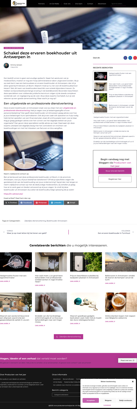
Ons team (78, 4)
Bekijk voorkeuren (125, 400)
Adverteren (102, 4)
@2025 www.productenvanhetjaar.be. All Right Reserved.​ (69, 405)
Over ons (67, 4)
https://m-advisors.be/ (13, 194)
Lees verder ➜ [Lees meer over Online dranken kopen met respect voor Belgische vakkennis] (110, 321)
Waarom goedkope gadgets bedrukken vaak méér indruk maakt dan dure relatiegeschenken (86, 318)
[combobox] (118, 3)
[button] (133, 381)
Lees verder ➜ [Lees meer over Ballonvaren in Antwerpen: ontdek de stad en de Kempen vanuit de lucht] (110, 283)
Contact (90, 4)
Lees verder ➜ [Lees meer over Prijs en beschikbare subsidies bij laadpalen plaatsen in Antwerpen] (75, 281)
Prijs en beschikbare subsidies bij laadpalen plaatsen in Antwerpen (121, 95)
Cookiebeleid (107, 405)
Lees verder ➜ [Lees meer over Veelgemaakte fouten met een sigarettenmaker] (5, 281)
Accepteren (91, 400)
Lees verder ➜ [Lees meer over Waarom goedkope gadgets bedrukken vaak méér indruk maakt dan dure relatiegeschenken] (75, 323)
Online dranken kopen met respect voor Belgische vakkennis (120, 317)
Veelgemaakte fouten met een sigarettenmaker (120, 74)
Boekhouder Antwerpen (57, 221)
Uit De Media (54, 4)
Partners (41, 4)
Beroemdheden (68, 379)
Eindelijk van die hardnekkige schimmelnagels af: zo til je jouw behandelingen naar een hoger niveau (114, 142)
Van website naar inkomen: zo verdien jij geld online (71, 385)
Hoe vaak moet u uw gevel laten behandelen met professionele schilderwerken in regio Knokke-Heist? (121, 86)
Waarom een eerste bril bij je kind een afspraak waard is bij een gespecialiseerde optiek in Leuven (114, 137)
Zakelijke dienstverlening (14, 48)
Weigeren (108, 400)
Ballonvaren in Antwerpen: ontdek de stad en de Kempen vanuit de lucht (121, 107)
